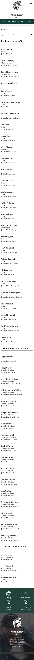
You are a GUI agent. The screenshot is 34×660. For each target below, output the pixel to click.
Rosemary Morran (9, 577)
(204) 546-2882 (20, 642)
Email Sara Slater (8, 495)
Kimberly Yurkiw (8, 535)
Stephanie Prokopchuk (11, 292)
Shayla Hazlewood (9, 412)
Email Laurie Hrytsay (10, 65)
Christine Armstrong (10, 102)
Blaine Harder (7, 180)
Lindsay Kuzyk (7, 192)
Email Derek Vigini (9, 342)
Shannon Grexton (9, 401)
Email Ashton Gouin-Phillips (12, 395)
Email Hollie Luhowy (9, 208)
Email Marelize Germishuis (11, 383)
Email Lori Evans (8, 129)
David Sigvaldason (9, 326)
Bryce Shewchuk (8, 315)
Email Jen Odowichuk (10, 252)
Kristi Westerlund (9, 524)
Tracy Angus (6, 91)
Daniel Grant (7, 158)
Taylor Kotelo (7, 446)
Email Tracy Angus (9, 96)
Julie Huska (6, 424)
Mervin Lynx (6, 555)
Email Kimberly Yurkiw (10, 540)
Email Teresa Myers (9, 241)
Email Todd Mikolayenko (11, 76)
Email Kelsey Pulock (9, 308)
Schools (20, 21)
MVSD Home (12, 21)
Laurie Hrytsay (7, 60)
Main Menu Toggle (31, 3)
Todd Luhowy (7, 214)
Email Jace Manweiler (10, 571)
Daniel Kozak (7, 457)
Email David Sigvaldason (11, 331)
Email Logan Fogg (9, 140)
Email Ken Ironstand (10, 439)
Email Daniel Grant (9, 163)
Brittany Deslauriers (10, 113)
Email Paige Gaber (9, 372)
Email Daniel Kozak (9, 462)
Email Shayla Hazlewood (11, 417)
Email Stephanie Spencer (11, 507)
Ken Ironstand (7, 435)
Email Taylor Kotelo (9, 451)
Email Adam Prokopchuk (11, 286)
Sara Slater (6, 491)
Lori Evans (5, 125)
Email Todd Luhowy (9, 219)
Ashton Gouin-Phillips (11, 390)
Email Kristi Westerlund (11, 529)
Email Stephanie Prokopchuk (12, 297)
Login (4, 21)
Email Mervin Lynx (9, 559)
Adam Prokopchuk (9, 281)
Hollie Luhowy (7, 203)
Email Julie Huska (8, 428)
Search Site (27, 21)
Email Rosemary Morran (11, 582)
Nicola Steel (6, 513)
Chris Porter (6, 270)
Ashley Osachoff (8, 259)
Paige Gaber (6, 368)
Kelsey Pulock (7, 304)
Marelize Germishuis (10, 379)
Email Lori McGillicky (10, 484)
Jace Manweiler (8, 566)
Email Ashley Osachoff (10, 263)
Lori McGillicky (8, 480)
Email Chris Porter (9, 275)
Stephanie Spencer (9, 502)
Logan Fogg (6, 136)
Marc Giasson (7, 49)
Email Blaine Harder (9, 185)
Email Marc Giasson (9, 54)
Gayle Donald (7, 356)
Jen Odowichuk (7, 248)
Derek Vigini (6, 337)
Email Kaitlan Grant (9, 174)
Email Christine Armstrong (12, 107)
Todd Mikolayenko (9, 72)
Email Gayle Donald (9, 361)
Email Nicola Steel (9, 518)
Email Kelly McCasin (9, 473)
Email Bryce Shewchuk (10, 319)
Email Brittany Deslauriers (11, 118)
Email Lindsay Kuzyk (9, 196)
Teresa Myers (7, 236)
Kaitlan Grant (7, 169)
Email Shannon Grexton (11, 406)
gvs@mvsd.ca (17, 646)
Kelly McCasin (7, 468)
